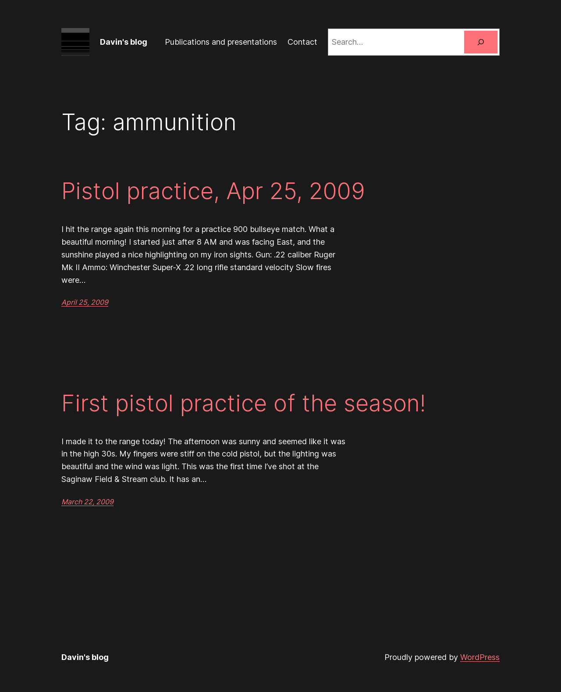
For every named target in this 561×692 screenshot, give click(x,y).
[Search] (480, 42)
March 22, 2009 (87, 501)
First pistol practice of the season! (243, 403)
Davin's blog (123, 41)
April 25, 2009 (84, 302)
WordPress (480, 657)
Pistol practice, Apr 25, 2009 (213, 191)
